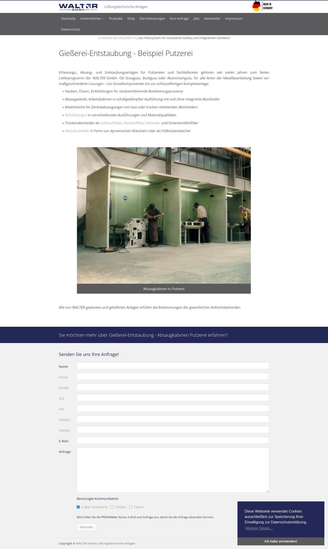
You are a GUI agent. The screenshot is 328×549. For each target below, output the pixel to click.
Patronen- (152, 123)
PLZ (61, 398)
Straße (64, 388)
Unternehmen (92, 18)
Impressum (233, 18)
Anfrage (65, 452)
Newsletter (212, 18)
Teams (139, 507)
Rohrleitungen (76, 115)
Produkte (116, 18)
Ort (61, 409)
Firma (63, 377)
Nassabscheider (77, 130)
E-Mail (63, 441)
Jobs (196, 18)
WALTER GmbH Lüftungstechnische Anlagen (105, 543)
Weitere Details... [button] (259, 528)
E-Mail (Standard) (94, 507)
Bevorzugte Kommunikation (98, 498)
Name (63, 366)
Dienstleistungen (152, 18)
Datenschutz (70, 29)
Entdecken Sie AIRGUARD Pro (117, 38)
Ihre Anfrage (179, 18)
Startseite (68, 18)
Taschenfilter (133, 123)
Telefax (64, 430)
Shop (131, 18)
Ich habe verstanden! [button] (281, 541)
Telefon (64, 420)
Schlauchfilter (111, 123)
